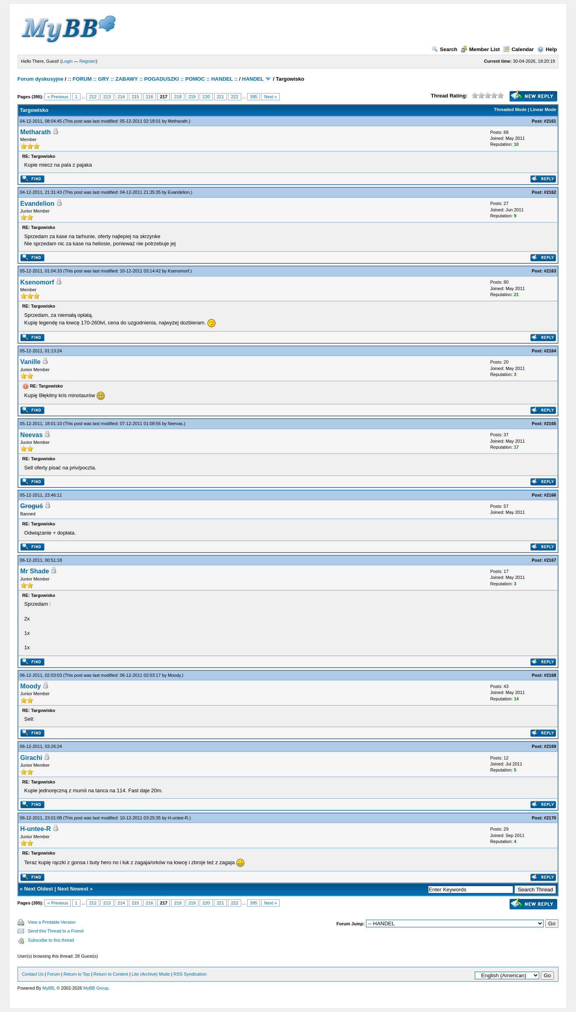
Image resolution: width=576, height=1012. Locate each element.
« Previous (57, 96)
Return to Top (77, 974)
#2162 (550, 192)
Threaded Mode (510, 109)
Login (67, 61)
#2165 (550, 423)
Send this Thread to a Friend (56, 930)
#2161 (550, 121)
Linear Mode (543, 109)
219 (192, 96)
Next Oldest (38, 889)
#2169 (550, 746)
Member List (480, 49)
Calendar (518, 49)
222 (234, 96)
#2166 (550, 495)
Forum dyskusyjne (41, 79)
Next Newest (73, 889)
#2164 (550, 350)
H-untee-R (178, 817)
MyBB (48, 988)
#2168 (550, 675)
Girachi (31, 757)
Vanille (30, 361)
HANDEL (253, 79)
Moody (174, 675)
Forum (53, 974)
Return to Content (111, 974)
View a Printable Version (52, 922)
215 (135, 96)
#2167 (550, 560)
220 (206, 96)
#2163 (550, 270)
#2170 (550, 817)
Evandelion (179, 192)
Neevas (175, 423)
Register (88, 61)
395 (253, 96)
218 (177, 96)
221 (220, 96)
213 (106, 96)
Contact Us (33, 974)
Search (444, 49)
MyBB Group (95, 988)
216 (149, 96)
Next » (270, 96)
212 (92, 96)
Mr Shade (34, 571)
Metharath (178, 121)
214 (121, 96)
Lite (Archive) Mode (151, 974)
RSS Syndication (190, 974)
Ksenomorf (178, 270)
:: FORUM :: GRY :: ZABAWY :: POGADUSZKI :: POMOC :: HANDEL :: (153, 79)
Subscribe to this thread (51, 940)
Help (547, 49)
